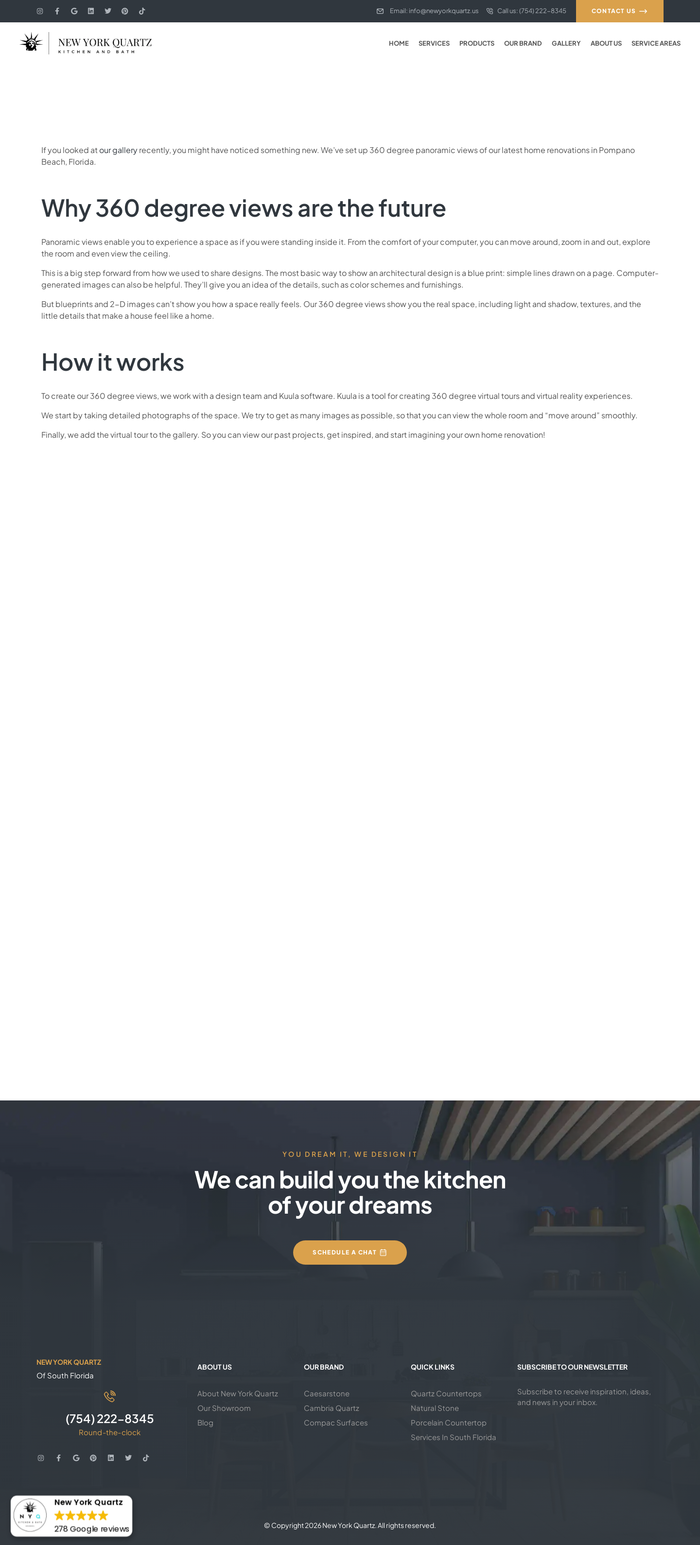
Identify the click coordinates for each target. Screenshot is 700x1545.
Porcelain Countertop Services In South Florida (453, 1430)
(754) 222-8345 (110, 1418)
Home (399, 43)
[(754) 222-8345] (110, 1396)
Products (476, 43)
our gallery (118, 150)
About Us (606, 43)
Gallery (566, 43)
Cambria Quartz (331, 1407)
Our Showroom (224, 1407)
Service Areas (656, 43)
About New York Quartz (237, 1393)
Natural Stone (435, 1407)
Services (434, 43)
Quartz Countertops (446, 1393)
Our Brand (523, 43)
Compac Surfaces (336, 1422)
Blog (205, 1422)
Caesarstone (327, 1393)
